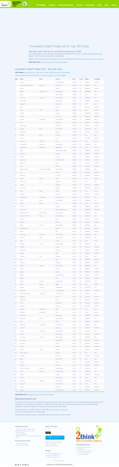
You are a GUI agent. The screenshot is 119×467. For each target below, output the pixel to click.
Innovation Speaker (82, 454)
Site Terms (62, 460)
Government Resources (65, 5)
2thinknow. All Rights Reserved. (64, 464)
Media (99, 5)
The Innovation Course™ (84, 452)
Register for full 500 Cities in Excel (25, 431)
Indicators (52, 5)
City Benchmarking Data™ (85, 451)
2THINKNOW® (81, 449)
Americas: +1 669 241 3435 (52, 455)
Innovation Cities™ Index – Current (25, 429)
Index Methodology (21, 434)
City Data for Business (22, 443)
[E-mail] (16, 465)
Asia (51, 72)
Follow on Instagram (51, 444)
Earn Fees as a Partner (51, 445)
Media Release (62, 62)
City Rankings (41, 5)
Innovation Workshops (22, 445)
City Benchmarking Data (92, 59)
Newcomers (66, 72)
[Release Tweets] (23, 465)
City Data (79, 5)
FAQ (54, 62)
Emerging (57, 72)
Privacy (56, 460)
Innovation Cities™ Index (84, 447)
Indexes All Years (20, 432)
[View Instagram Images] (21, 465)
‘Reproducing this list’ (54, 75)
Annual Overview (46, 62)
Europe (46, 72)
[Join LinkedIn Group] (19, 465)
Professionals (90, 5)
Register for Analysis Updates (53, 442)
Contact (114, 5)
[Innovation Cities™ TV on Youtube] (26, 465)
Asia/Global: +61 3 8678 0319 (53, 453)
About (107, 5)
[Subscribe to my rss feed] (28, 465)
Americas (39, 72)
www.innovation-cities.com (58, 409)
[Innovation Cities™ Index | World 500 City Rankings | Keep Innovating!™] (13, 4)
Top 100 (32, 72)
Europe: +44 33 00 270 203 (52, 457)
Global (26, 72)
